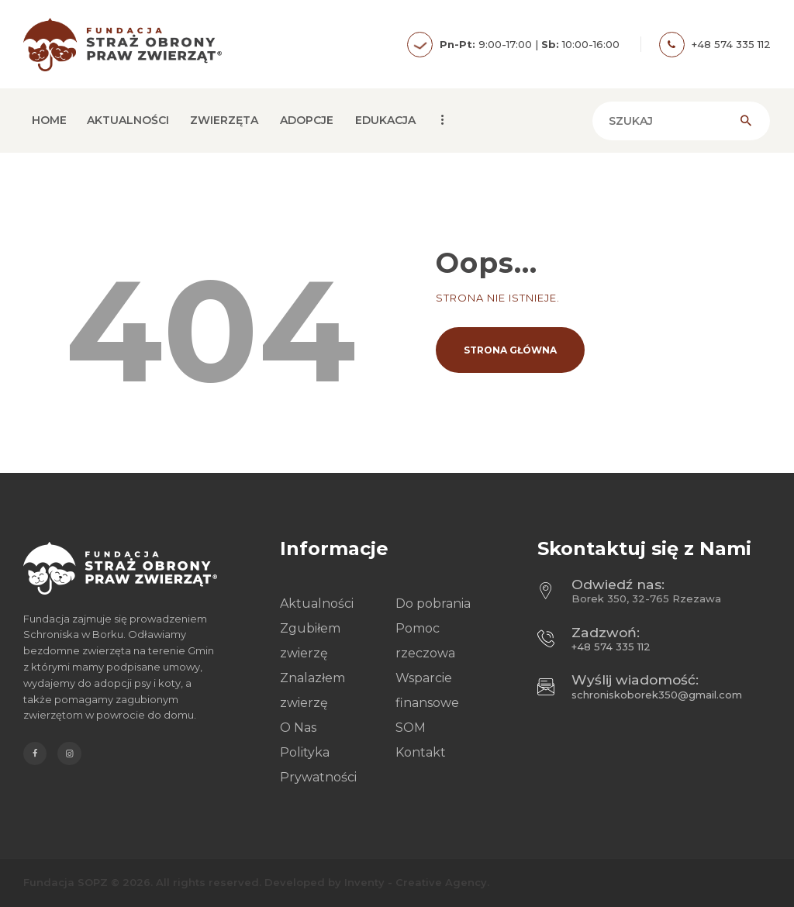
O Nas (298, 727)
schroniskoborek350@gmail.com (656, 694)
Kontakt (420, 752)
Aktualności (317, 603)
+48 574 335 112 (611, 646)
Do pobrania (433, 603)
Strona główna (510, 350)
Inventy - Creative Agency (415, 882)
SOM (410, 727)
